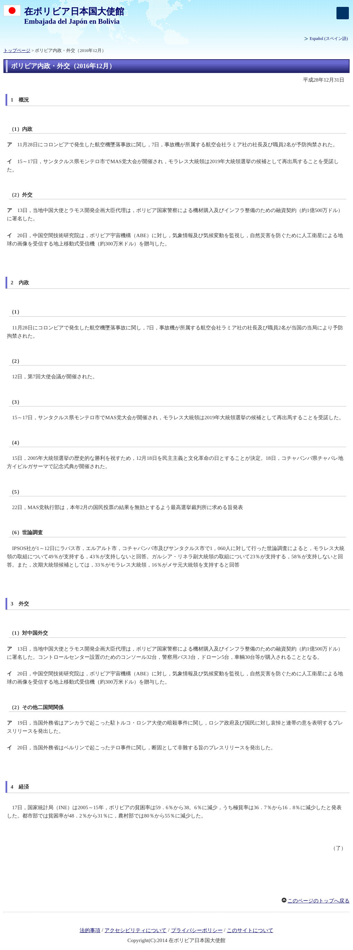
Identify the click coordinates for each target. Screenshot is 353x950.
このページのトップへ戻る (319, 901)
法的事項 (90, 930)
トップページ (16, 50)
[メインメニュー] (342, 13)
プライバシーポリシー (197, 930)
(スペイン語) (329, 38)
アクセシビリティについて (135, 930)
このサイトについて (250, 930)
